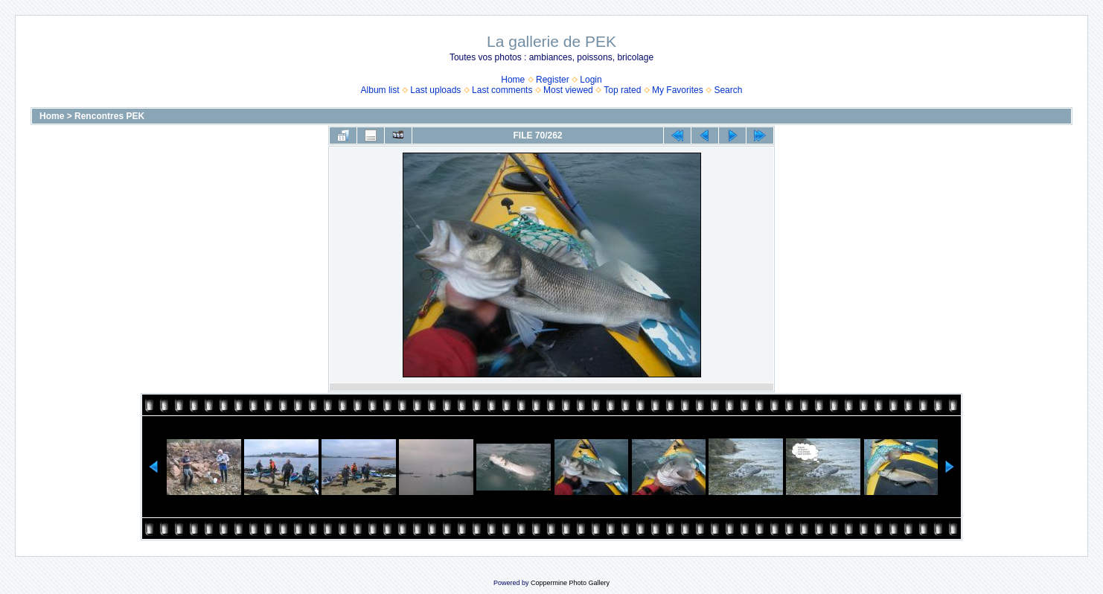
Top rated (622, 90)
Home (513, 79)
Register (552, 79)
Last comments (502, 90)
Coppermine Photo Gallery (570, 583)
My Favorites (677, 90)
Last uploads (435, 90)
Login (590, 79)
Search (728, 90)
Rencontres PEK (109, 116)
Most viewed (568, 90)
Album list (380, 90)
